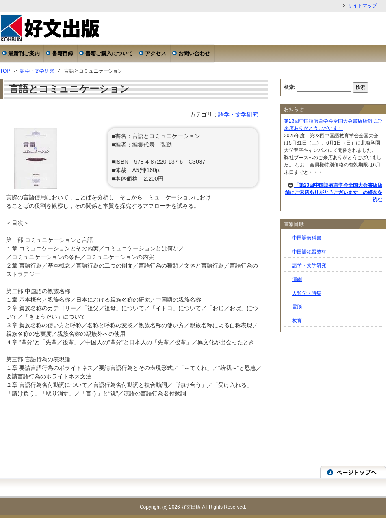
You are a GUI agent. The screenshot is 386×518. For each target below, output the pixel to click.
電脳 (297, 307)
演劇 (297, 279)
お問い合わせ (194, 53)
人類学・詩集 (306, 293)
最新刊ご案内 (24, 53)
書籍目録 (62, 53)
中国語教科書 (306, 238)
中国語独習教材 (309, 252)
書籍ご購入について (109, 53)
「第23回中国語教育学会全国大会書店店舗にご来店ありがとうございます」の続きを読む (333, 192)
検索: (289, 87)
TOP (5, 71)
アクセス (155, 53)
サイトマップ (362, 6)
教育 (297, 321)
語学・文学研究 (37, 71)
